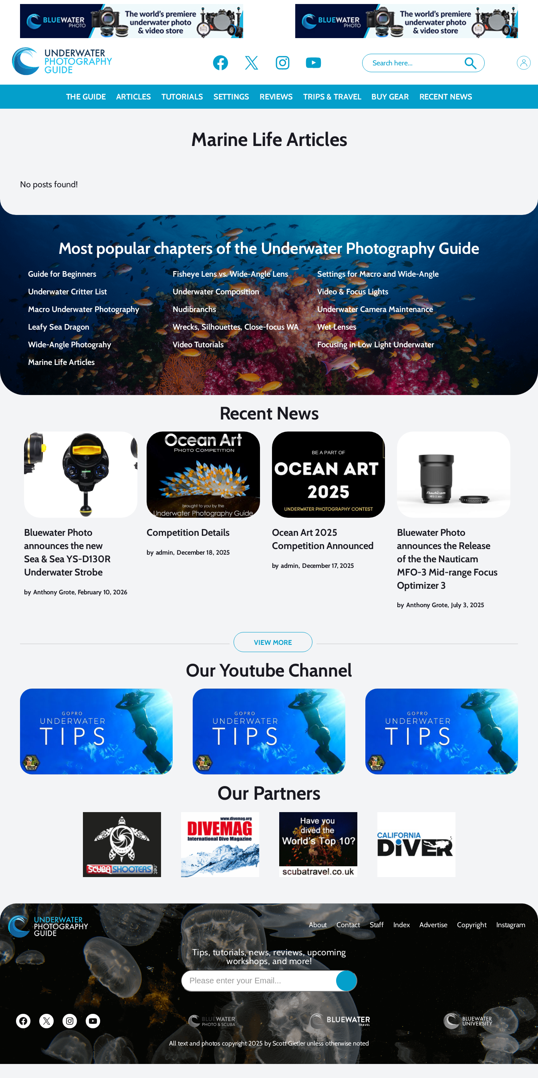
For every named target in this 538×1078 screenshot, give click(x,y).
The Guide (91, 97)
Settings (237, 97)
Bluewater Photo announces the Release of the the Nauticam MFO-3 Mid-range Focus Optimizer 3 (447, 573)
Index (401, 938)
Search (471, 63)
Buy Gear (395, 97)
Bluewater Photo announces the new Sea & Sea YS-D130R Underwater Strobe (67, 566)
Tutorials (187, 97)
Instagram (510, 938)
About (318, 938)
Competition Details (188, 546)
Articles (138, 97)
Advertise (433, 938)
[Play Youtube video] (96, 745)
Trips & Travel (337, 97)
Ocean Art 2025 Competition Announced (323, 553)
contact (348, 938)
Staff (377, 938)
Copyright (472, 938)
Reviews (281, 97)
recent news (445, 96)
